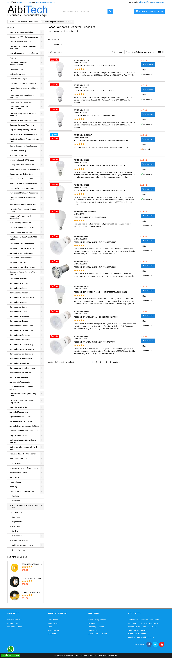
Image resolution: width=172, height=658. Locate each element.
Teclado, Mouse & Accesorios (22, 227)
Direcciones (93, 630)
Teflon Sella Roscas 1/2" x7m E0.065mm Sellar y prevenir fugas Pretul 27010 (32, 564)
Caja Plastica (17, 521)
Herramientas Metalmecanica (22, 368)
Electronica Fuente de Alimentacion (19, 107)
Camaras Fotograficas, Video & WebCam (23, 114)
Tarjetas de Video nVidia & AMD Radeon (23, 238)
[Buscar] (86, 11)
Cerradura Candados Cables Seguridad (22, 401)
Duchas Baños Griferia (19, 472)
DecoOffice (14, 477)
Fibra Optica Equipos (18, 79)
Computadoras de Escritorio (21, 174)
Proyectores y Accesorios (20, 223)
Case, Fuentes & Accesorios (21, 179)
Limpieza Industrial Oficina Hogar (24, 468)
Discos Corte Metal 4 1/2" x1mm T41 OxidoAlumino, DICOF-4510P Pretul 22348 (32, 592)
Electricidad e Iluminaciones (22, 491)
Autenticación (53, 630)
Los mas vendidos (14, 627)
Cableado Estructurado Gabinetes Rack (24, 89)
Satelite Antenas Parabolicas (22, 32)
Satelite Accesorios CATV (20, 41)
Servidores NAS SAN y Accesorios (24, 193)
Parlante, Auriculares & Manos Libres (23, 210)
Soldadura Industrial (18, 407)
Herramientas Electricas (20, 335)
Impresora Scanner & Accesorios (23, 134)
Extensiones (17, 536)
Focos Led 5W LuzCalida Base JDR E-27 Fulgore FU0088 (96, 317)
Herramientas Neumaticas (21, 358)
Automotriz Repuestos (19, 278)
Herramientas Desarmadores (22, 297)
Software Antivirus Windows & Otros (22, 198)
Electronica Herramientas (21, 102)
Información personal (97, 620)
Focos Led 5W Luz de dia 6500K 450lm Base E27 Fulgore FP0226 (99, 165)
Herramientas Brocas (19, 283)
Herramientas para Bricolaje (22, 344)
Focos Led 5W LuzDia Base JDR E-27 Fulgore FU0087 (95, 242)
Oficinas (51, 627)
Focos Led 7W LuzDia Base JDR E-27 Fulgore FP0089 (95, 342)
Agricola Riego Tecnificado (21, 421)
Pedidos (91, 623)
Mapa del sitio (53, 623)
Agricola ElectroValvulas (20, 416)
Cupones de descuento (97, 634)
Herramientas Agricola (19, 363)
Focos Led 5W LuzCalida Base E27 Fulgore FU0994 (94, 66)
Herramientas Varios (18, 302)
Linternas (16, 501)
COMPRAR (147, 64)
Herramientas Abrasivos (20, 293)
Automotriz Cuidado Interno (22, 248)
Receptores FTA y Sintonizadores (24, 37)
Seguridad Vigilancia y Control (23, 129)
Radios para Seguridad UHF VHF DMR (23, 448)
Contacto (134, 613)
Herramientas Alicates (19, 316)
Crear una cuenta (157, 2)
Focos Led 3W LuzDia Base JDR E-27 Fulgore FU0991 (95, 267)
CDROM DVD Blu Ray (18, 150)
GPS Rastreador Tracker (20, 458)
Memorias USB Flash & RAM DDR (23, 183)
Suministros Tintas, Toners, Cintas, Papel (24, 140)
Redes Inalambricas (18, 69)
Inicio (10, 27)
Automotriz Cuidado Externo (22, 243)
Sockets (15, 496)
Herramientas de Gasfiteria (21, 354)
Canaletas (16, 517)
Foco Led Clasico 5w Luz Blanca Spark (90, 217)
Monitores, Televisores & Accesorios (20, 217)
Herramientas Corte (18, 288)
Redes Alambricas (17, 74)
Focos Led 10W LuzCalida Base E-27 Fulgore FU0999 (95, 116)
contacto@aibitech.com (45, 2)
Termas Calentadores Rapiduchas (24, 430)
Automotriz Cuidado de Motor (22, 267)
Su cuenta (94, 613)
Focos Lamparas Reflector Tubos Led (25, 506)
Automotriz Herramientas (21, 258)
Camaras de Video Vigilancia (22, 125)
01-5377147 (21, 2)
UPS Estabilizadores (18, 155)
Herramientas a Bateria (20, 340)
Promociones (12, 623)
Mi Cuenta (52, 634)
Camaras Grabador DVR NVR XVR (23, 120)
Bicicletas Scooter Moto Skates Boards (23, 441)
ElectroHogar (15, 482)
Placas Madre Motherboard (21, 232)
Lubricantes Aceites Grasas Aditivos (21, 387)
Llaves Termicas (18, 550)
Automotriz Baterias (18, 262)
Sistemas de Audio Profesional (23, 454)
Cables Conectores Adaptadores (23, 146)
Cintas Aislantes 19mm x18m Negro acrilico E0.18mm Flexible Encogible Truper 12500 (32, 578)
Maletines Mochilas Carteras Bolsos (25, 169)
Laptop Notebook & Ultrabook (22, 160)
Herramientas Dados (18, 307)
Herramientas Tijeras (19, 321)
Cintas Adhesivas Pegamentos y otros (23, 394)
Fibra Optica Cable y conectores (23, 83)
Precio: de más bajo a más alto (140, 52)
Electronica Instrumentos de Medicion (22, 96)
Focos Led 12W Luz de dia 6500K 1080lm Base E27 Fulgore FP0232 (100, 292)
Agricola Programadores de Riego (24, 426)
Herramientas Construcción (21, 325)
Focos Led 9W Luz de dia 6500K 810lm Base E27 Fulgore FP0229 (99, 190)
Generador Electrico (20, 540)
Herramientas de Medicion (21, 330)
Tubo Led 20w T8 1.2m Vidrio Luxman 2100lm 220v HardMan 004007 (101, 141)
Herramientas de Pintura (20, 372)
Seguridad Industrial (19, 435)
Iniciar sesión (144, 2)
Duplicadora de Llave (19, 377)
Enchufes (16, 526)
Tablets (13, 58)
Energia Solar (15, 463)
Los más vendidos (17, 556)
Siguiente (115, 362)
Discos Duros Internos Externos (23, 204)
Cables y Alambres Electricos (23, 545)
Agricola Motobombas (19, 412)
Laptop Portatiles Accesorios (22, 164)
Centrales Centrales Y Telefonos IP (24, 53)
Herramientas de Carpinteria (22, 349)
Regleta (15, 531)
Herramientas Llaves (18, 311)
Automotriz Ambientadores (21, 253)
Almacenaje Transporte (20, 382)
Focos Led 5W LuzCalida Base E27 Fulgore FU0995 (94, 91)
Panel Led (18, 512)
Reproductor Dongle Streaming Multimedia (23, 47)
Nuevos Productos (14, 620)
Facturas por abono (96, 627)
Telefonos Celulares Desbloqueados (18, 63)
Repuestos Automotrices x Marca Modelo (23, 273)
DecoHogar (14, 486)
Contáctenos (53, 620)
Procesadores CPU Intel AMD (22, 188)
